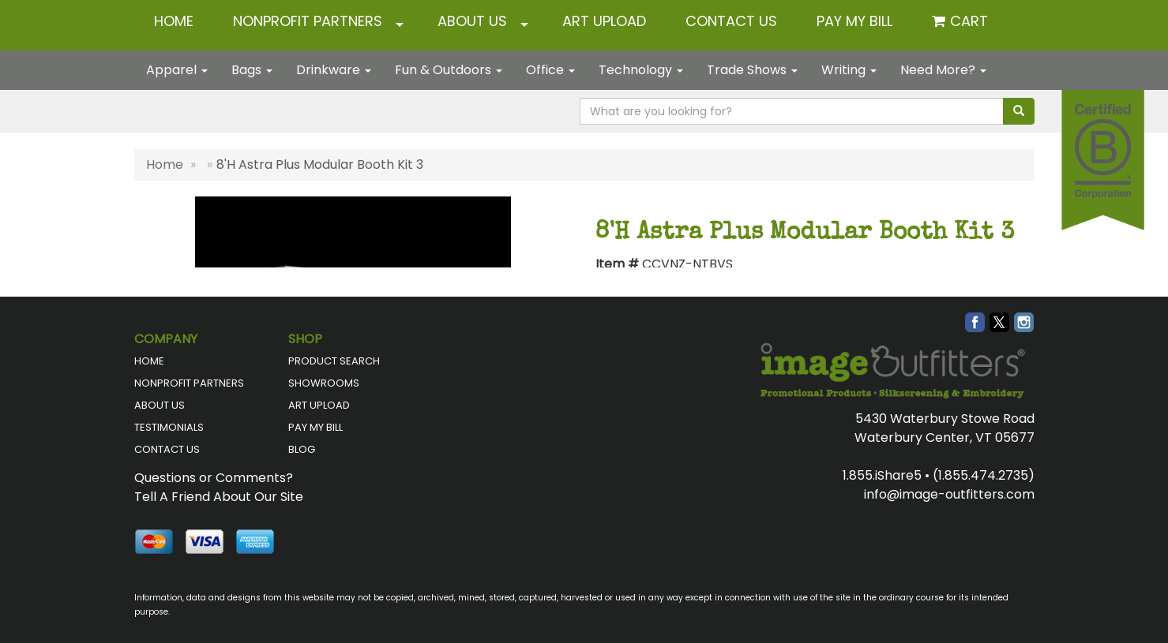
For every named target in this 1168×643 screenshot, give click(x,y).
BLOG (301, 449)
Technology (641, 70)
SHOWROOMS (323, 383)
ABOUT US (472, 21)
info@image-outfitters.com (949, 494)
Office (550, 70)
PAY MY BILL (315, 427)
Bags (251, 70)
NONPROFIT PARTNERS (307, 21)
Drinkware (333, 70)
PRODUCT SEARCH (334, 360)
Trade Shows (752, 70)
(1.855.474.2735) (984, 475)
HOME (173, 21)
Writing (849, 70)
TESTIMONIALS (169, 427)
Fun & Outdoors (448, 70)
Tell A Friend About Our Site (218, 497)
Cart (969, 21)
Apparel (177, 70)
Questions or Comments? (213, 478)
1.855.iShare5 (882, 475)
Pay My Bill (854, 21)
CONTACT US (731, 21)
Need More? (943, 70)
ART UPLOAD (604, 21)
